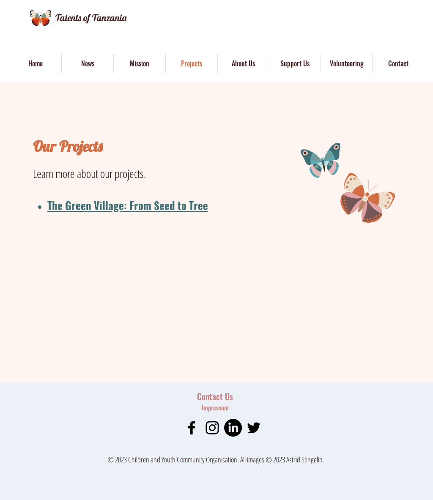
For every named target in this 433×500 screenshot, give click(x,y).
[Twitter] (254, 428)
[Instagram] (212, 428)
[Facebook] (191, 428)
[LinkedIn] (233, 428)
